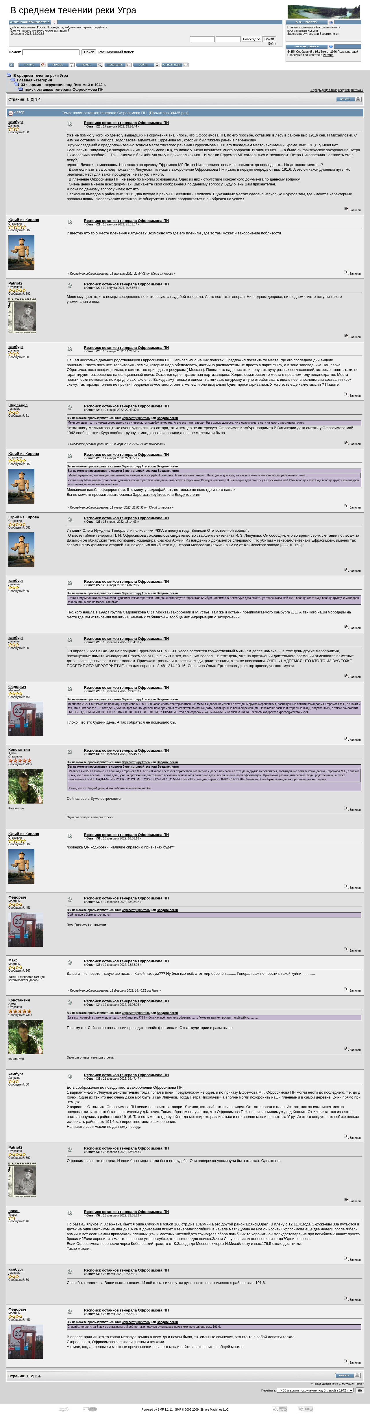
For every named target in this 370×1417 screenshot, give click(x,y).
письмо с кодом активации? (50, 30)
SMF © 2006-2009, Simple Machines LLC (201, 1409)
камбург (15, 122)
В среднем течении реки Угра (40, 75)
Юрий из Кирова (23, 220)
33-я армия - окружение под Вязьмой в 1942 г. (63, 85)
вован (14, 1211)
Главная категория (34, 80)
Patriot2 (15, 283)
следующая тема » (350, 90)
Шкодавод (18, 405)
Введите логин (329, 33)
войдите (70, 27)
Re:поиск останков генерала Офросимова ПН (126, 123)
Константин (19, 749)
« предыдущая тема (323, 90)
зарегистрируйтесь (95, 27)
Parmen (328, 55)
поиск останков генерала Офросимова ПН (64, 89)
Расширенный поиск (116, 52)
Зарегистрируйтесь (300, 33)
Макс (13, 960)
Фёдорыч (17, 686)
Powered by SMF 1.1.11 (157, 1409)
